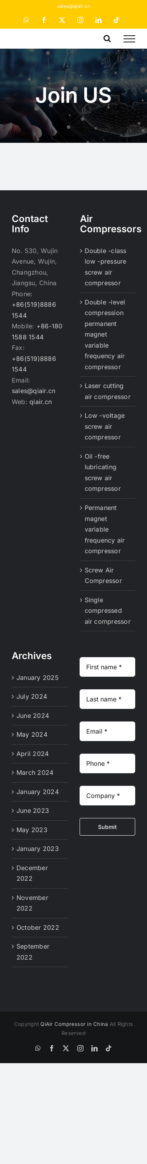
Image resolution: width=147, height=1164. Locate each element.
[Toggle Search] (107, 38)
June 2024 (32, 716)
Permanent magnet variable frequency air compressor (105, 529)
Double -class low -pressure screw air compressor (106, 267)
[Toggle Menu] (129, 38)
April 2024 (32, 754)
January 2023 (37, 849)
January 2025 (37, 677)
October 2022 (37, 927)
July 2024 (31, 696)
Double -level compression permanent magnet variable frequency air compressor (105, 334)
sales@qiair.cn (73, 6)
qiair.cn (40, 402)
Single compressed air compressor (108, 610)
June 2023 (32, 810)
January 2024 (37, 792)
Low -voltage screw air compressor (105, 426)
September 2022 (32, 951)
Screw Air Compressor (103, 575)
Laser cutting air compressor (108, 391)
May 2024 (31, 734)
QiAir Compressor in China (74, 1024)
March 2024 (34, 772)
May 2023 (31, 830)
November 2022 (32, 903)
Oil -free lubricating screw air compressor (103, 472)
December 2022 (32, 873)
